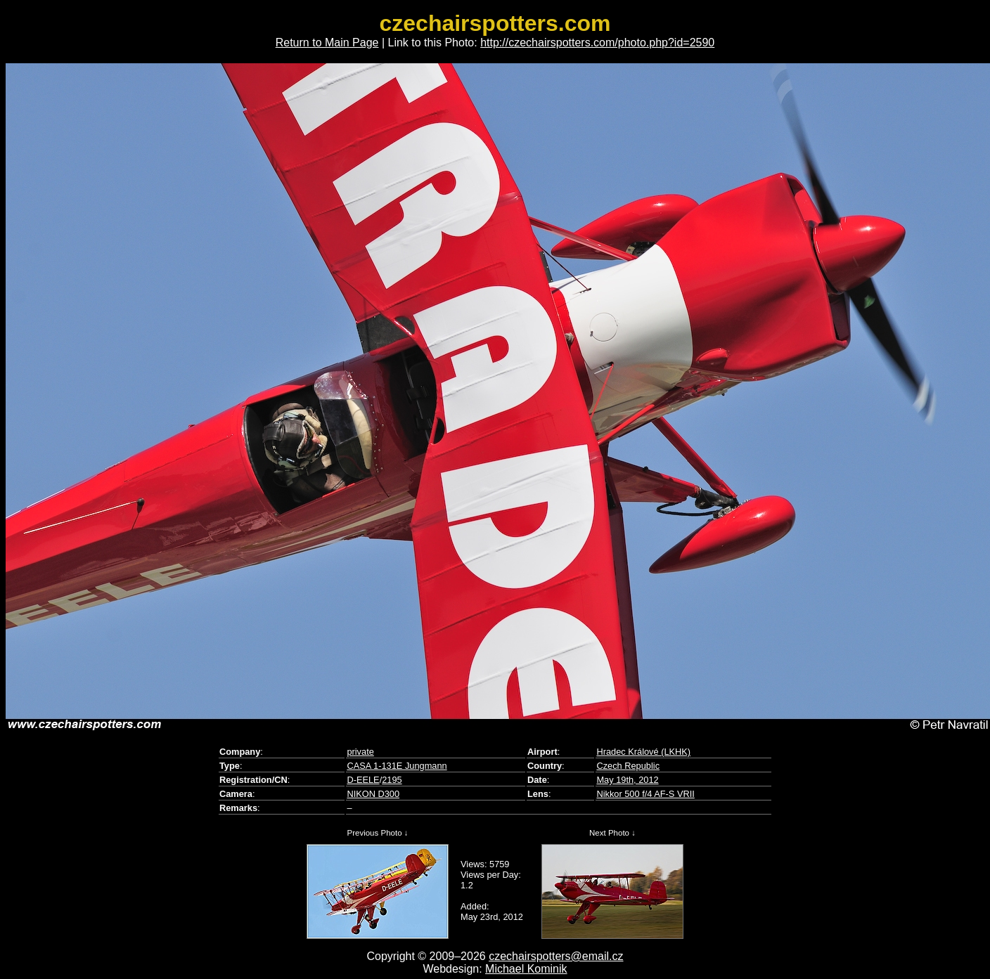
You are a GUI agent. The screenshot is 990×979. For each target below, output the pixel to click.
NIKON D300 (373, 794)
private (360, 751)
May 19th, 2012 (627, 779)
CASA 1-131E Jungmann (396, 765)
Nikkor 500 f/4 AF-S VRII (645, 794)
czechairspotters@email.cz (556, 956)
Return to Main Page (327, 42)
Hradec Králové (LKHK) (643, 751)
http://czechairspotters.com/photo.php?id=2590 (597, 42)
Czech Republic (628, 765)
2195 (391, 779)
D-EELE (363, 779)
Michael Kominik (526, 969)
